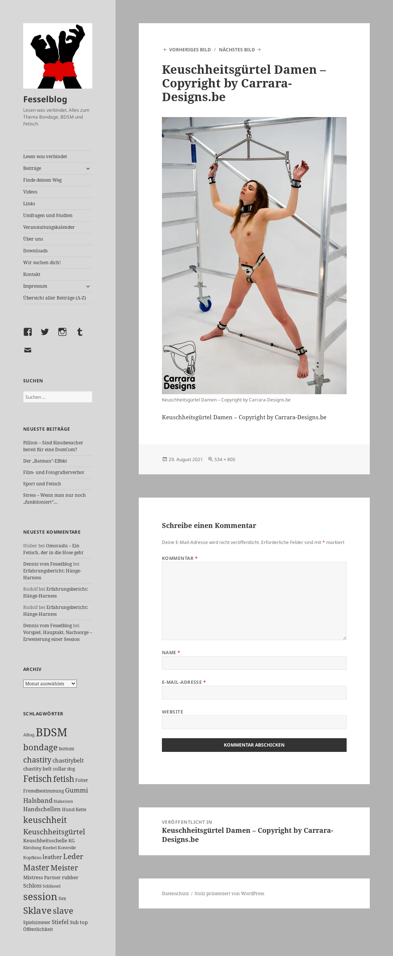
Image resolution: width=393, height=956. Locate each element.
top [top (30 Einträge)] (84, 922)
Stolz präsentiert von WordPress (229, 893)
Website (172, 712)
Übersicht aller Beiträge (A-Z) (54, 298)
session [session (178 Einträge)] (40, 896)
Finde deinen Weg (42, 180)
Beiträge (32, 168)
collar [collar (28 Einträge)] (59, 768)
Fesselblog (45, 99)
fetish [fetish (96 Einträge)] (63, 778)
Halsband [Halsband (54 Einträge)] (37, 800)
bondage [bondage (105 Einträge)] (40, 747)
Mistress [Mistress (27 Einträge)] (33, 877)
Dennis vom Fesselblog (47, 564)
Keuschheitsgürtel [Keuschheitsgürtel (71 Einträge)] (54, 831)
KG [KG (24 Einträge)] (71, 840)
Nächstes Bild (237, 49)
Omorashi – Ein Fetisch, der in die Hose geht (53, 549)
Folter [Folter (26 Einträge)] (81, 780)
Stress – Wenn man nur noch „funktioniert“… (54, 498)
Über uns (33, 239)
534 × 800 (224, 459)
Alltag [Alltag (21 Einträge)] (29, 734)
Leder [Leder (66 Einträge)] (73, 856)
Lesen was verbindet (45, 156)
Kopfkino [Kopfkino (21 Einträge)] (32, 857)
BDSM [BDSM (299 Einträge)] (51, 732)
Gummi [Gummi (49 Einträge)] (76, 790)
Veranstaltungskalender (49, 227)
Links (29, 203)
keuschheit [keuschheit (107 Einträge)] (45, 819)
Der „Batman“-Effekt (45, 461)
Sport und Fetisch (42, 483)
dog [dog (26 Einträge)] (71, 769)
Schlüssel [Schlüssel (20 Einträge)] (51, 886)
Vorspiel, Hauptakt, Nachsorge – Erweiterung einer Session (57, 635)
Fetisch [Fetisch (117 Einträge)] (37, 779)
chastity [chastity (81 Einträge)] (37, 759)
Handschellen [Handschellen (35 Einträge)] (42, 809)
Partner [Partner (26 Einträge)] (52, 877)
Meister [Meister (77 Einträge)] (64, 867)
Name (171, 652)
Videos (30, 192)
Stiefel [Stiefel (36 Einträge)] (60, 922)
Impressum (35, 286)
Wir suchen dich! (42, 262)
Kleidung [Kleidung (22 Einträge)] (32, 847)
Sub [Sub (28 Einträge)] (74, 922)
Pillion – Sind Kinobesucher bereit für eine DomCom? (53, 446)
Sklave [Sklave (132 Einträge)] (37, 910)
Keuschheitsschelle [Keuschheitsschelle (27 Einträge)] (45, 840)
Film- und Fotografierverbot (53, 472)
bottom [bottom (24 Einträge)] (66, 748)
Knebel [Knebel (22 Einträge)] (50, 847)
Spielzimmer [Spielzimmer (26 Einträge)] (37, 922)
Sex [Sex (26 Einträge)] (62, 898)
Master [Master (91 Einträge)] (36, 867)
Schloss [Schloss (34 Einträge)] (32, 885)
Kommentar (180, 558)
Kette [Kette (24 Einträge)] (81, 809)
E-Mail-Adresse (184, 682)
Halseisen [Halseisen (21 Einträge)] (63, 801)
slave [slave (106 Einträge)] (63, 910)
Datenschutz (175, 893)
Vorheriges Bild (190, 49)
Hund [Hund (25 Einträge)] (68, 809)
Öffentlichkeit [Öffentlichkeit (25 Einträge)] (38, 929)
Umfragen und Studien (48, 215)
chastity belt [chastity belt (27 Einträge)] (37, 768)
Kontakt (31, 274)
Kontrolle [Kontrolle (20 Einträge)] (67, 847)
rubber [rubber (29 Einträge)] (70, 877)
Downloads (35, 250)
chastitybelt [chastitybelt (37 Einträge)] (68, 760)
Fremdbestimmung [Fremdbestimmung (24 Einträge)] (43, 791)
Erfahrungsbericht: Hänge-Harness (55, 592)
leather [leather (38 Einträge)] (52, 857)
